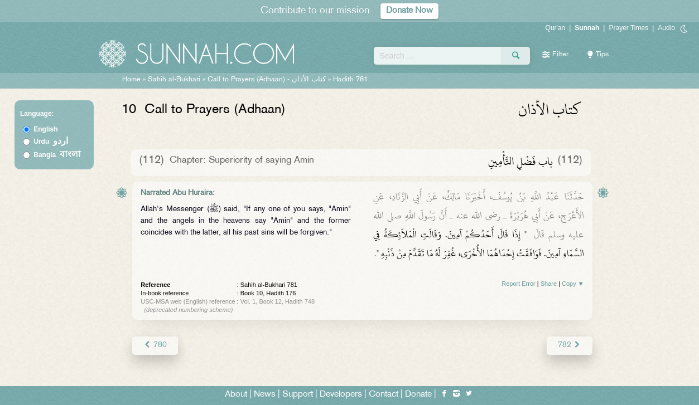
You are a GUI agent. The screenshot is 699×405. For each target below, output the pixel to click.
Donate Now (409, 11)
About (236, 395)
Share (549, 283)
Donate (418, 395)
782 (569, 345)
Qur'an (556, 28)
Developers (341, 395)
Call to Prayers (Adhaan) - (268, 79)
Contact (383, 395)
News (265, 395)
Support (297, 395)
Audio (666, 28)
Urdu (50, 141)
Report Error (519, 283)
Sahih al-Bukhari (174, 79)
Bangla (57, 155)
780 (154, 345)
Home (131, 79)
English (45, 129)
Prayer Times (628, 28)
